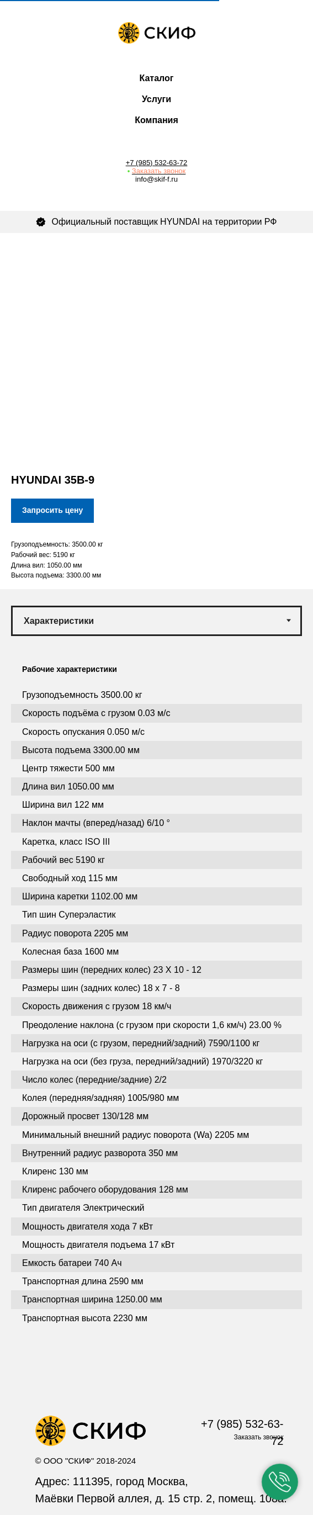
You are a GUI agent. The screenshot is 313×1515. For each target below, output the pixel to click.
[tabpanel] (156, 1015)
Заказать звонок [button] (158, 171)
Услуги (156, 99)
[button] (280, 1482)
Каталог (157, 78)
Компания (156, 120)
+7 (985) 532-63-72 (157, 162)
